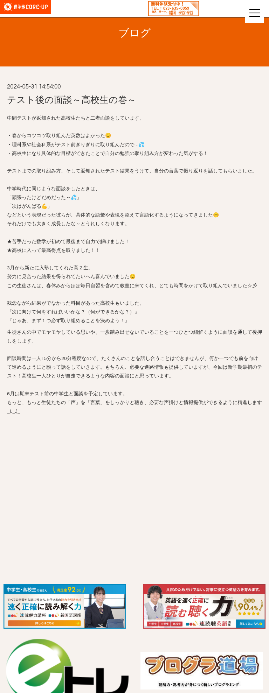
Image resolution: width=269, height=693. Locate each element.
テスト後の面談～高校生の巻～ (71, 100)
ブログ (134, 33)
